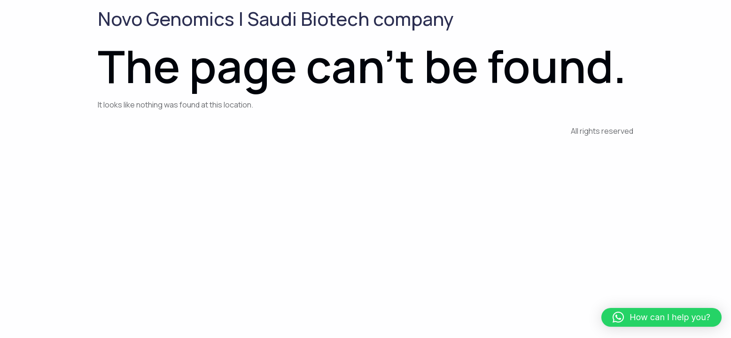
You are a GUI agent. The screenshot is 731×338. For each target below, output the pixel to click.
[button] (661, 317)
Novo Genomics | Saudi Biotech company (276, 18)
